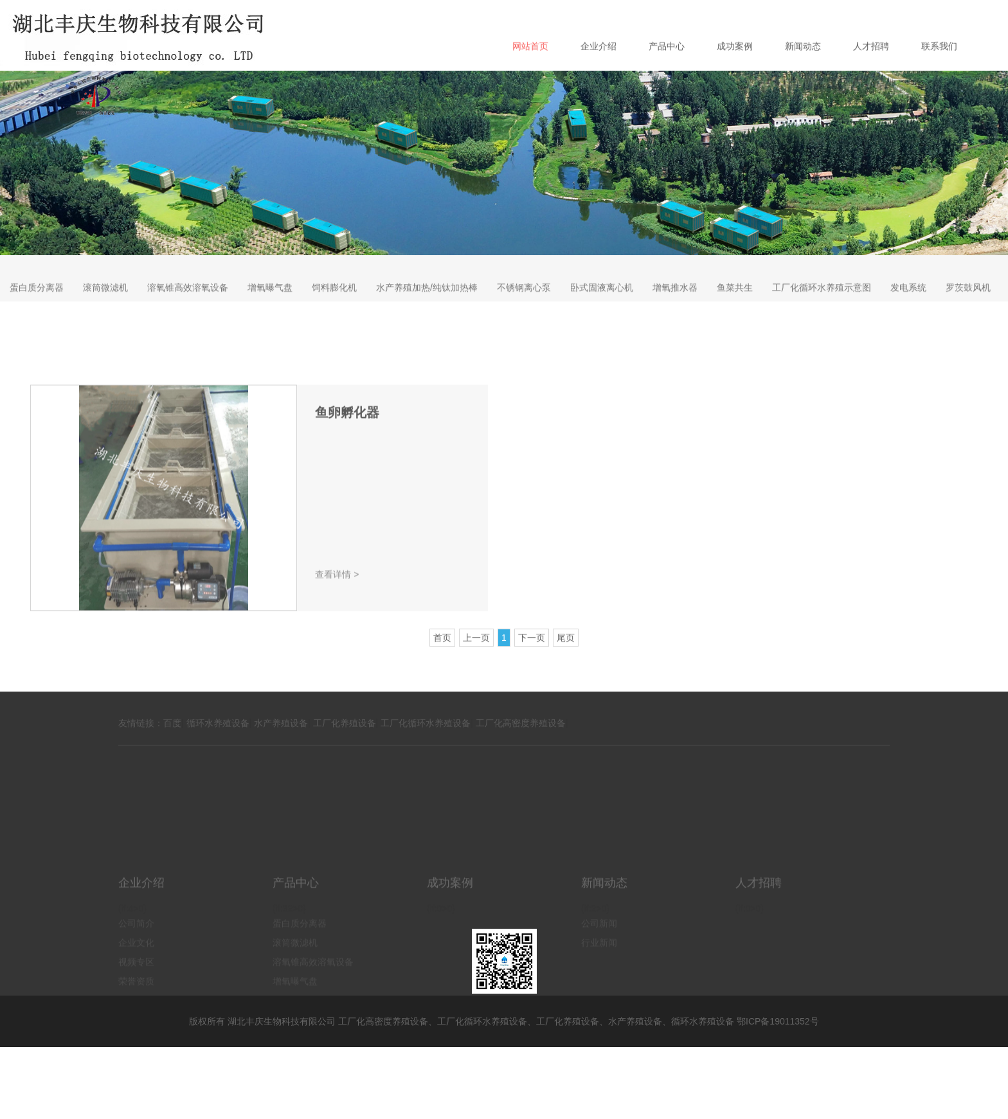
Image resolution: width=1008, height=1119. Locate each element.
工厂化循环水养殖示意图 (821, 301)
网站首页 (530, 67)
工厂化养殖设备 (344, 736)
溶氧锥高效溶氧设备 (187, 301)
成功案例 (735, 67)
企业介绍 (598, 67)
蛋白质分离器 (37, 301)
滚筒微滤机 (105, 301)
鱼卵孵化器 (347, 477)
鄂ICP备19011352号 (778, 1021)
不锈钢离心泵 (524, 301)
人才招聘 (871, 67)
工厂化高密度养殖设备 (521, 736)
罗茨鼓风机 (968, 301)
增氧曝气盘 (270, 301)
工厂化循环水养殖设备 (426, 736)
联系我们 (939, 67)
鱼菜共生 (735, 301)
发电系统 (908, 301)
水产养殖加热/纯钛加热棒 (427, 301)
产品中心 (667, 67)
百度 (172, 736)
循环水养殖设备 (217, 736)
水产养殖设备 (281, 736)
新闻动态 (803, 67)
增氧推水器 (675, 301)
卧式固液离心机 (601, 301)
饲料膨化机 (334, 301)
